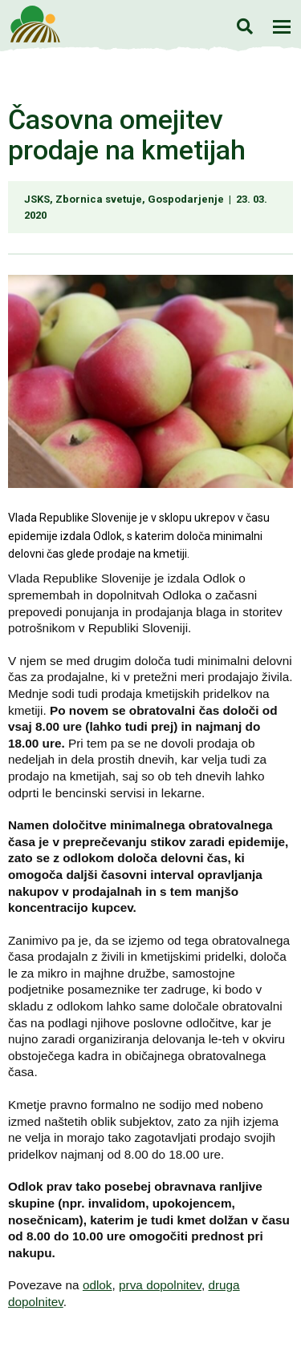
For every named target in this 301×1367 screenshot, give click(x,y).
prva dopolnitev (160, 1285)
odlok (97, 1285)
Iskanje (244, 26)
